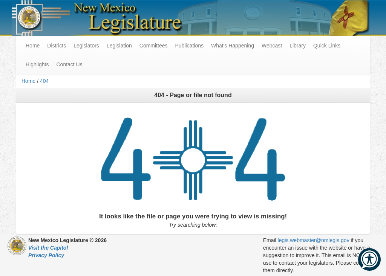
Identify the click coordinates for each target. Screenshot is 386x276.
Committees (153, 46)
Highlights (37, 64)
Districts (56, 46)
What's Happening (232, 46)
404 (44, 81)
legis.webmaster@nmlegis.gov (313, 240)
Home (28, 81)
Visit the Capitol (48, 248)
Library (298, 46)
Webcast (272, 46)
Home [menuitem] (33, 46)
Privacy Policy (46, 255)
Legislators (86, 46)
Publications (189, 46)
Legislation (119, 46)
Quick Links (326, 46)
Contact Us (69, 64)
